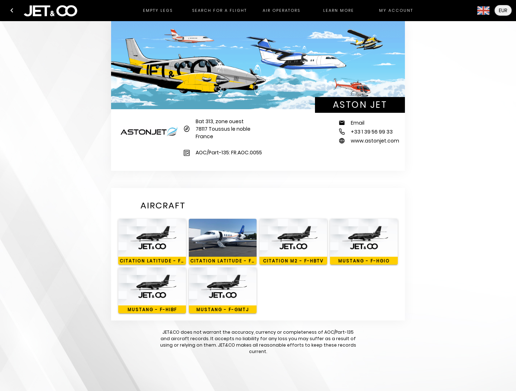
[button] (11, 10)
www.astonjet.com (375, 140)
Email (357, 122)
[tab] (157, 10)
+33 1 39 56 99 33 (372, 131)
